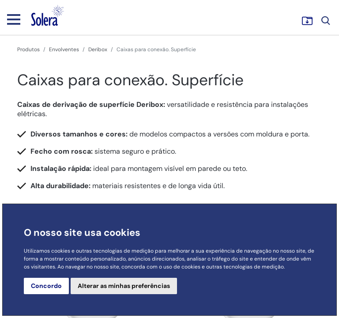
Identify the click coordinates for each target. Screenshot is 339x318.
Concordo (46, 286)
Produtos (28, 49)
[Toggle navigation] (14, 19)
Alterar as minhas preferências (124, 286)
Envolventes (64, 49)
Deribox (97, 49)
